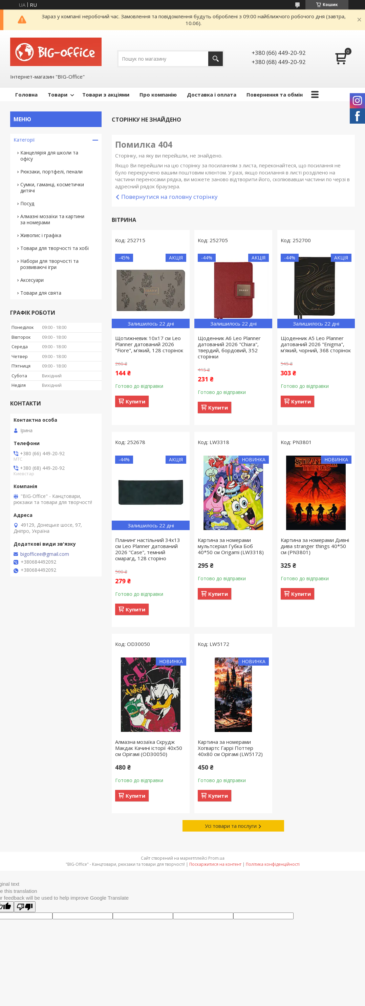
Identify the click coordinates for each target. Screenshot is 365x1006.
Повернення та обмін (274, 94)
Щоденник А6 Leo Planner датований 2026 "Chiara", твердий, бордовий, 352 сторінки (229, 347)
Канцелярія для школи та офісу (49, 155)
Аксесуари (32, 280)
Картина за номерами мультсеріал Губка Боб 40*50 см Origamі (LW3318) (231, 546)
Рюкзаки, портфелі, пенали (51, 171)
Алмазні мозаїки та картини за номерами (52, 219)
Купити (135, 401)
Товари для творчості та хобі (54, 248)
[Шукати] (215, 58)
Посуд (27, 203)
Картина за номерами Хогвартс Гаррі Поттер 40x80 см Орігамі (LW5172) (230, 748)
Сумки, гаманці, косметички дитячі (52, 187)
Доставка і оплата (211, 94)
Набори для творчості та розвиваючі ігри (49, 264)
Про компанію (158, 94)
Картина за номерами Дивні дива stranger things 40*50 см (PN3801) (315, 546)
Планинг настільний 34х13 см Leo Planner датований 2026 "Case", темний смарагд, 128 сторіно (147, 549)
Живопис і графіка (40, 235)
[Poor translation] (25, 906)
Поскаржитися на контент (215, 864)
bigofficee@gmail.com (44, 554)
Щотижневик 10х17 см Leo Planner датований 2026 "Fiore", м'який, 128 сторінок (149, 344)
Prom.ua (216, 858)
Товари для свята (40, 293)
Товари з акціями (105, 94)
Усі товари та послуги (231, 825)
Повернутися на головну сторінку (169, 197)
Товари (57, 94)
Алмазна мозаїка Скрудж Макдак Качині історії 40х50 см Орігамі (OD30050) (148, 748)
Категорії (24, 140)
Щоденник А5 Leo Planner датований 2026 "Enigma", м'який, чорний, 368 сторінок (316, 344)
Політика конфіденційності (273, 864)
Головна (26, 94)
